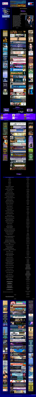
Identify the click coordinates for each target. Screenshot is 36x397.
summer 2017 (27, 183)
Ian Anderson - (9, 234)
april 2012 (28, 216)
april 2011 (28, 233)
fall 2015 (28, 193)
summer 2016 (27, 189)
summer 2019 (27, 179)
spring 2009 (28, 254)
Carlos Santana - (9, 254)
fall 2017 (28, 182)
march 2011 (28, 234)
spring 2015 (28, 196)
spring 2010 (28, 248)
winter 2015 (28, 197)
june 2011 (28, 230)
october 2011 (28, 224)
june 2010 (28, 247)
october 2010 (28, 241)
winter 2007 (28, 261)
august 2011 (28, 227)
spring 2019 (9, 179)
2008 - (28, 257)
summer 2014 (27, 200)
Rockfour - (10, 255)
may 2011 (28, 231)
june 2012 (28, 213)
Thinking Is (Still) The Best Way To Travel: (9, 296)
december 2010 (27, 238)
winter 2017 (28, 186)
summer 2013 (27, 206)
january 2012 (28, 220)
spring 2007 (28, 260)
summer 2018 (9, 182)
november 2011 (27, 223)
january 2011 (28, 237)
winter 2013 (28, 209)
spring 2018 (9, 183)
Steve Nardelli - (9, 231)
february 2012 (27, 219)
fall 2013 (28, 204)
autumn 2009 (28, 251)
